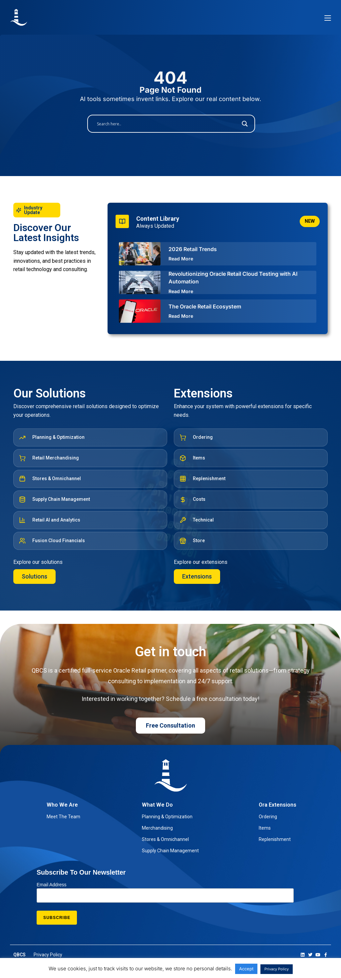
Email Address (51, 884)
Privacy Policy (276, 969)
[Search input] (167, 123)
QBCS (19, 954)
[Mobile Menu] (327, 17)
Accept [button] (246, 968)
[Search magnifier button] (244, 123)
